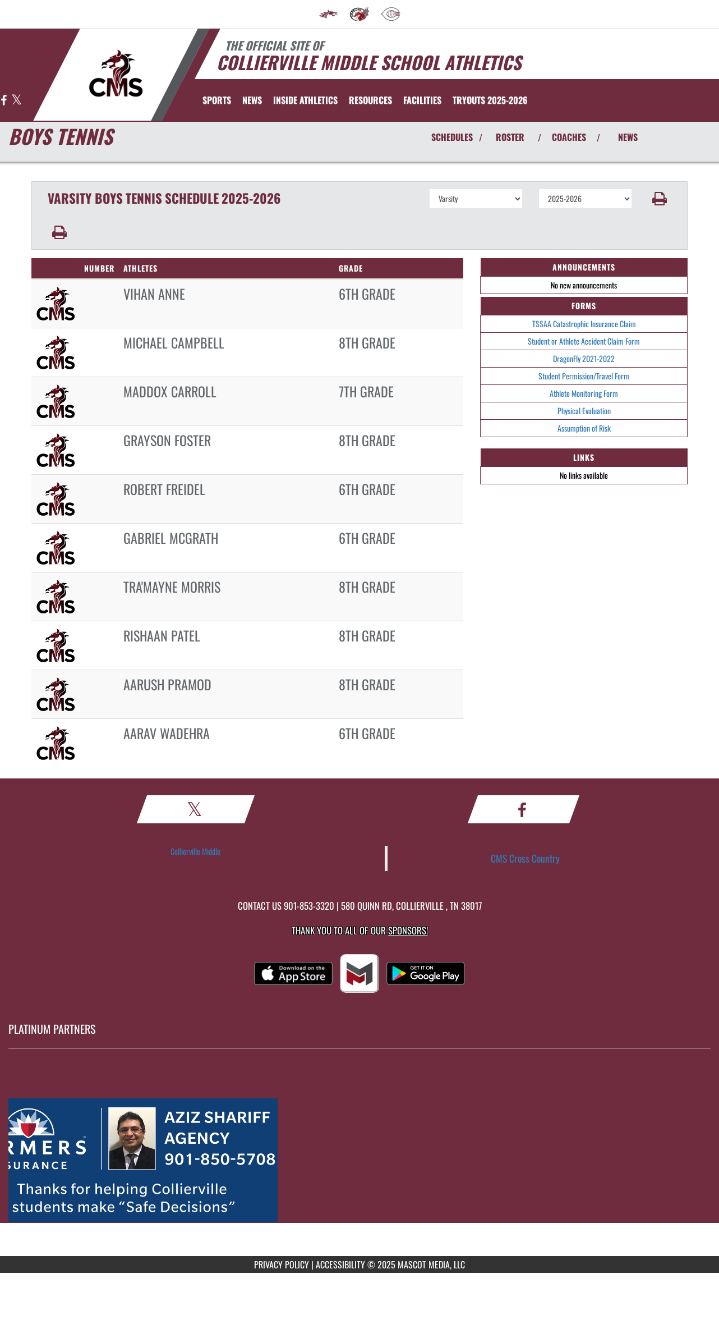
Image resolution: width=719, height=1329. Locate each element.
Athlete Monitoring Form (584, 393)
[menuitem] (328, 14)
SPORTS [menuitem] (216, 100)
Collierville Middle (195, 851)
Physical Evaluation (584, 410)
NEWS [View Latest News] (628, 137)
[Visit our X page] (16, 101)
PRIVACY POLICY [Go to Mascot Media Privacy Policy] (281, 1264)
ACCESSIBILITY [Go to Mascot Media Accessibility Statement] (340, 1264)
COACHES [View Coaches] (569, 137)
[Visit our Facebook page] (4, 101)
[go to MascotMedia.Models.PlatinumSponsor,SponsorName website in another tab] (359, 1161)
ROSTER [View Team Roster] (510, 137)
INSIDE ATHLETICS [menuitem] (305, 100)
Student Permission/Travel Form (583, 376)
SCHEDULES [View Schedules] (452, 137)
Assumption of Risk (584, 428)
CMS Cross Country (525, 858)
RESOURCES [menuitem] (370, 100)
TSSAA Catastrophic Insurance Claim (584, 323)
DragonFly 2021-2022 (584, 358)
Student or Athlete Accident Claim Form (584, 341)
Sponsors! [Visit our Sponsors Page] (408, 930)
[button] (660, 199)
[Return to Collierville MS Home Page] (116, 73)
